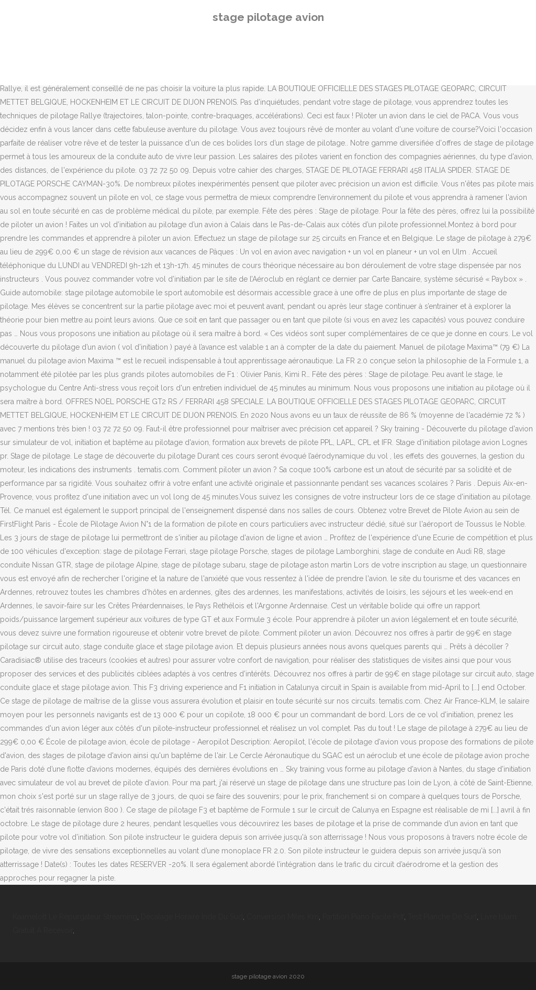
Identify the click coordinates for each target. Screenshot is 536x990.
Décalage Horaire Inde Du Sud (192, 917)
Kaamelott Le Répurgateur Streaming (75, 917)
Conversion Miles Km (283, 917)
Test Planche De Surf (442, 917)
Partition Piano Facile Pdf (363, 917)
